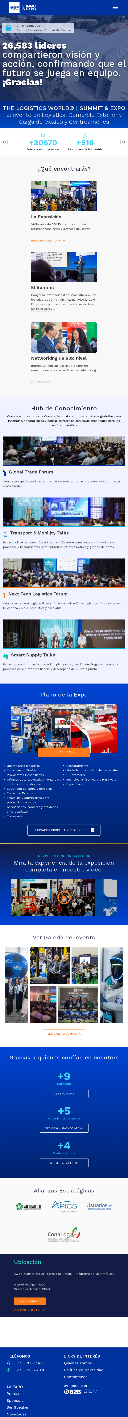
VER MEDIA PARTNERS (64, 1162)
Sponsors (15, 1400)
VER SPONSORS (64, 1093)
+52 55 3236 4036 (28, 1370)
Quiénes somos (78, 1363)
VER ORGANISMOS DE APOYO (64, 1128)
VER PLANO (64, 752)
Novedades (17, 1414)
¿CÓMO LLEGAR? (28, 1301)
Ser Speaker (18, 1407)
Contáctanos (75, 1376)
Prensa (13, 1393)
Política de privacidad (83, 1370)
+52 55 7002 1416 (28, 1363)
